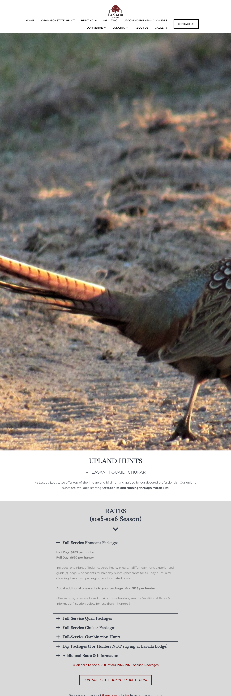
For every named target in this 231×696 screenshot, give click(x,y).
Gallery (161, 27)
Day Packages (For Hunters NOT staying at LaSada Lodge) (114, 646)
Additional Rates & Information (90, 655)
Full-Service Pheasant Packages (90, 542)
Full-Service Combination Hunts (91, 636)
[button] (115, 542)
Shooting (110, 20)
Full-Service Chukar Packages (88, 627)
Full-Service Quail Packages (87, 618)
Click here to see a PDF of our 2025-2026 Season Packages (115, 665)
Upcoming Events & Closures (145, 20)
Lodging (120, 27)
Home (30, 20)
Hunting (89, 20)
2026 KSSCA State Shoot (57, 20)
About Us (141, 27)
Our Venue (96, 27)
